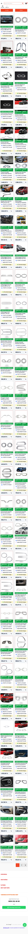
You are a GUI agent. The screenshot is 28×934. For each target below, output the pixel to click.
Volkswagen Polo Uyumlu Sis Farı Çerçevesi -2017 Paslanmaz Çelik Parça (19, 230)
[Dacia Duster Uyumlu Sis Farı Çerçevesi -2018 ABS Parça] (6, 642)
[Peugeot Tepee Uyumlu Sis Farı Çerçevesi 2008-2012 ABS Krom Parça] (6, 387)
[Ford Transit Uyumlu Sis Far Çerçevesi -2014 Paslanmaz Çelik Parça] (6, 472)
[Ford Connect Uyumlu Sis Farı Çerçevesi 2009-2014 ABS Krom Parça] (6, 528)
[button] (11, 38)
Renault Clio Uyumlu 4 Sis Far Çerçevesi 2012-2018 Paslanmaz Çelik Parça (6, 370)
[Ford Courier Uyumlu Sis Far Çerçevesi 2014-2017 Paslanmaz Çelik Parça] (21, 501)
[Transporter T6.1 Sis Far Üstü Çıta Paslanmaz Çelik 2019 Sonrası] (6, 698)
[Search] (14, 3)
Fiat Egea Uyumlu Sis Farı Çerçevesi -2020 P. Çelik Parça (20, 568)
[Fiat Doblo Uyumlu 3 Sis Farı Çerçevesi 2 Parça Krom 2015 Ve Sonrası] (21, 782)
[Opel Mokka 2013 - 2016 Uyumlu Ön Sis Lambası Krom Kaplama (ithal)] (21, 47)
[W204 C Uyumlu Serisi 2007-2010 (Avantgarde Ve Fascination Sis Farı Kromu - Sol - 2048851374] (6, 727)
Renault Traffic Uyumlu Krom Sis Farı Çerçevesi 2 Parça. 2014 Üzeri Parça (20, 144)
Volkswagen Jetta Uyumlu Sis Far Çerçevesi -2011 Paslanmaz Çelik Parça (20, 285)
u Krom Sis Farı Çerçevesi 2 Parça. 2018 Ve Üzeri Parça (6, 143)
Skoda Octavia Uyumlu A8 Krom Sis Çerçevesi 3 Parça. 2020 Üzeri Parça (20, 115)
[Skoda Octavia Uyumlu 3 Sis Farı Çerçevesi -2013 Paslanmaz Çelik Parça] (21, 332)
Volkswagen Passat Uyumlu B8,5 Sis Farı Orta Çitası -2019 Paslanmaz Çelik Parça (6, 258)
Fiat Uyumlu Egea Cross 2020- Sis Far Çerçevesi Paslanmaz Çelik (6, 58)
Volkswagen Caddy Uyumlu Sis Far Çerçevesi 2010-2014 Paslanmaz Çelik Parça (20, 314)
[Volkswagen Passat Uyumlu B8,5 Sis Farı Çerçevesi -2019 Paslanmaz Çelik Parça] (21, 248)
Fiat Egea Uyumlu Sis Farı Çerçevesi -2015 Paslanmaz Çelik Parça (6, 597)
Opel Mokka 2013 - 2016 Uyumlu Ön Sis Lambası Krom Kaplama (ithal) (21, 58)
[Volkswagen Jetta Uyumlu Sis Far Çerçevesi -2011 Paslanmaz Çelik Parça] (21, 275)
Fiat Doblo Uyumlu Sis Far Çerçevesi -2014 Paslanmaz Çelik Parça (21, 624)
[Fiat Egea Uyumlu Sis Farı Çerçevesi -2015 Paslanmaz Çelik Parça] (6, 586)
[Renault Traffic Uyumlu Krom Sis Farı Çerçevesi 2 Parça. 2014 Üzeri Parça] (21, 133)
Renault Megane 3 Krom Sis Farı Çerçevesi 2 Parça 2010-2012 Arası (20, 85)
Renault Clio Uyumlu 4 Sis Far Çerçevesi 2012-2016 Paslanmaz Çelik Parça (21, 372)
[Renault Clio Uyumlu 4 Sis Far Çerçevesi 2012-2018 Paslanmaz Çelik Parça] (6, 360)
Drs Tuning (8, 924)
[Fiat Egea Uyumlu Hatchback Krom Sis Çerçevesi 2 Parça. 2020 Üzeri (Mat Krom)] (21, 727)
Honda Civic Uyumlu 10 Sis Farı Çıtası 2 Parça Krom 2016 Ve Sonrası (7, 850)
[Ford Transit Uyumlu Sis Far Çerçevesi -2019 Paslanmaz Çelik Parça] (21, 445)
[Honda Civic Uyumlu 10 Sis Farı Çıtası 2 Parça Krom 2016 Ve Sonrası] (6, 839)
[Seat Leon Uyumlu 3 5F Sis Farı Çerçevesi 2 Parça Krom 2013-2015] (21, 839)
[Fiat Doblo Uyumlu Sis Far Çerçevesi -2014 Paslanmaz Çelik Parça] (21, 613)
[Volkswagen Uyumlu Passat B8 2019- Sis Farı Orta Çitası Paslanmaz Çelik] (6, 19)
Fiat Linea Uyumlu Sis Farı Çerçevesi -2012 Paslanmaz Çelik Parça (20, 538)
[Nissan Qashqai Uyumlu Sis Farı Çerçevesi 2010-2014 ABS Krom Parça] (21, 416)
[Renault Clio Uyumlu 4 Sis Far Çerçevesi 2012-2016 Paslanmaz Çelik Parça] (21, 360)
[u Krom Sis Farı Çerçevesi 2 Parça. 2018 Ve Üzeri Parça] (6, 133)
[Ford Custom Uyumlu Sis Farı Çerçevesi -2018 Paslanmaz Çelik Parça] (21, 472)
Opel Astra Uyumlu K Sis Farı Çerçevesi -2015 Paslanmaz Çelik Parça (21, 398)
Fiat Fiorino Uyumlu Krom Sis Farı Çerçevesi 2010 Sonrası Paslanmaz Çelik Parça (6, 568)
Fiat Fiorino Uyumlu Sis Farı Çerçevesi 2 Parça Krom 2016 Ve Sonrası (7, 791)
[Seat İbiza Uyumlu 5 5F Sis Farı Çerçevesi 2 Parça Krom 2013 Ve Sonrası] (21, 754)
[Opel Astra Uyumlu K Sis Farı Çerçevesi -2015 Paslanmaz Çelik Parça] (21, 387)
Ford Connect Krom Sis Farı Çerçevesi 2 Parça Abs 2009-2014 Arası (7, 114)
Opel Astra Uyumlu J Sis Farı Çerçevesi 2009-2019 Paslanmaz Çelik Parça (7, 426)
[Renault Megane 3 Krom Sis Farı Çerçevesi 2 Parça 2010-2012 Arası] (21, 75)
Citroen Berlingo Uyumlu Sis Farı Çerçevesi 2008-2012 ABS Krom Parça (20, 680)
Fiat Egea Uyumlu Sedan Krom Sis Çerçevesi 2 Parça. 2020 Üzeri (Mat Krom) (7, 764)
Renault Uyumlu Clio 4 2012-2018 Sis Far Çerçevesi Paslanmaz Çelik (21, 30)
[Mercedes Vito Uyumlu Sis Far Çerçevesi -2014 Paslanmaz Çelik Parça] (6, 445)
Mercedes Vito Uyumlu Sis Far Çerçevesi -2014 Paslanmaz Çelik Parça (7, 455)
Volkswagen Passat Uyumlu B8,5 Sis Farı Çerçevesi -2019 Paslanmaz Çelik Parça (20, 258)
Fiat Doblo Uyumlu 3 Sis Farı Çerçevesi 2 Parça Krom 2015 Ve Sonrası (20, 793)
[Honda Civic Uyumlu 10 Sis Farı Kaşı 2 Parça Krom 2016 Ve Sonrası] (21, 810)
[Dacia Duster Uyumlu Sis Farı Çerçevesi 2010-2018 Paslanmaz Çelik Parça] (21, 642)
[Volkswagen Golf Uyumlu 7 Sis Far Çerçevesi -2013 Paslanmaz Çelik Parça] (6, 303)
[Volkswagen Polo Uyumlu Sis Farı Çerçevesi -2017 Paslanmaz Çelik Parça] (21, 219)
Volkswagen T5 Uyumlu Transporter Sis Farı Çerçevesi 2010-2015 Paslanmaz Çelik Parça (6, 230)
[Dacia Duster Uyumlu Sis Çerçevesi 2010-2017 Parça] (21, 698)
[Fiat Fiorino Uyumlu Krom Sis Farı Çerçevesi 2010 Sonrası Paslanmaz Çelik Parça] (6, 557)
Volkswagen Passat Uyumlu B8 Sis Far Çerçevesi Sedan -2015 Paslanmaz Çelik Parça (7, 285)
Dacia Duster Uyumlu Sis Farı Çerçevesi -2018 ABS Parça (6, 653)
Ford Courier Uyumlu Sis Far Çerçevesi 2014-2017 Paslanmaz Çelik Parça (21, 512)
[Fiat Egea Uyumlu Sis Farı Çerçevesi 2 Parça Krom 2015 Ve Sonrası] (6, 810)
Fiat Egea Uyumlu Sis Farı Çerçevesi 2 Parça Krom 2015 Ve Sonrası (7, 821)
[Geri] (2, 3)
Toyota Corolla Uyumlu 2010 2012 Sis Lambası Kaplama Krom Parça (6, 173)
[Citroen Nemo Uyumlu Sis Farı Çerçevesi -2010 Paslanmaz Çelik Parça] (6, 669)
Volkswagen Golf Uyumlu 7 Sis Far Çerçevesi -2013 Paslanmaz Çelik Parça (5, 313)
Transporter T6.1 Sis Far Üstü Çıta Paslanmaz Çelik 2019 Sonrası (6, 709)
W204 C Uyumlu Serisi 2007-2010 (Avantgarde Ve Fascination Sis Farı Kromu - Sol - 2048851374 (6, 736)
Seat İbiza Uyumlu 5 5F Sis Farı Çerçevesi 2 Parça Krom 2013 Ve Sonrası (21, 764)
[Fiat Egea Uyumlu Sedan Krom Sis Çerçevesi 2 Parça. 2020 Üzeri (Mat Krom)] (6, 754)
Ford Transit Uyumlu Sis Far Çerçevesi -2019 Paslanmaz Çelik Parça (21, 455)
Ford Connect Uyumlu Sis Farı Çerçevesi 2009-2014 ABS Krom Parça (6, 539)
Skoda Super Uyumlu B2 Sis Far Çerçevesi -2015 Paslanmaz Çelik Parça (7, 341)
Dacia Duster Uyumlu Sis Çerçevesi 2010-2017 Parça (20, 709)
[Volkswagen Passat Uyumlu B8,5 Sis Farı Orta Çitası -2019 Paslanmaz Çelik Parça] (6, 248)
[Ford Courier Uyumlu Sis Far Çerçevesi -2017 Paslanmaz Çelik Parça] (6, 501)
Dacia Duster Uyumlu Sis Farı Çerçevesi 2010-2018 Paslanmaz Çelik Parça (21, 652)
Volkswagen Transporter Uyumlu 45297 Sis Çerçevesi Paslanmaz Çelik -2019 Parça (21, 202)
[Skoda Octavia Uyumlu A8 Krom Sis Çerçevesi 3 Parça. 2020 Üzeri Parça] (21, 104)
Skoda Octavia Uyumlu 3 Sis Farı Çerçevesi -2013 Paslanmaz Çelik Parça (19, 343)
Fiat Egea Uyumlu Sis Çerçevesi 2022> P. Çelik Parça (20, 595)
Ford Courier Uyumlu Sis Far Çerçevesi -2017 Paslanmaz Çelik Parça (7, 512)
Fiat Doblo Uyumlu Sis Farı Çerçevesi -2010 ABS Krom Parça (6, 624)
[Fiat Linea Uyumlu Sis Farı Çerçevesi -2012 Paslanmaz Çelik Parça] (21, 528)
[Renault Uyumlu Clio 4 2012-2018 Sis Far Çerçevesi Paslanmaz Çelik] (21, 19)
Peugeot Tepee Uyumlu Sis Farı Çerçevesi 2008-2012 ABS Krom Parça (6, 398)
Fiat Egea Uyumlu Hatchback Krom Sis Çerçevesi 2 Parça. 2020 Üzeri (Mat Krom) (21, 736)
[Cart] (26, 3)
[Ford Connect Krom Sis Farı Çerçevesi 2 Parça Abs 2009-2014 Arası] (6, 104)
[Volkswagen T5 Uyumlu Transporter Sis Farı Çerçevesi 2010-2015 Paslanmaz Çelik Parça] (6, 219)
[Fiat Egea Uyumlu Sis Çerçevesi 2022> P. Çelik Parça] (21, 586)
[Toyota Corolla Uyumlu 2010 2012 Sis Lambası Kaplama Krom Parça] (6, 162)
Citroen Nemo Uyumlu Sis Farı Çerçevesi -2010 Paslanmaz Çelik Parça (7, 680)
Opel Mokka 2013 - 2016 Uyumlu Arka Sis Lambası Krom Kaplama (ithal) (7, 87)
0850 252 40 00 (14, 901)
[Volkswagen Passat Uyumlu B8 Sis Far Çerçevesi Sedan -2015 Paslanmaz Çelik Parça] (6, 275)
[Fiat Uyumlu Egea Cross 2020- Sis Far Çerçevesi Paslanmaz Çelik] (6, 47)
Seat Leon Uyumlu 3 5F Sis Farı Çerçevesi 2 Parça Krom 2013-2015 (21, 850)
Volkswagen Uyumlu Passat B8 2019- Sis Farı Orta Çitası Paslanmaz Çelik (6, 29)
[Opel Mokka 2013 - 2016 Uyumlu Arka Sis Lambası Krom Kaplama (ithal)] (6, 75)
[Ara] (22, 3)
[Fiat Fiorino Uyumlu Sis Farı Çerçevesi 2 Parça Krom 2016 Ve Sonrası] (6, 782)
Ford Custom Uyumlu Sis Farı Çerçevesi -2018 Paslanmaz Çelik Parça (21, 483)
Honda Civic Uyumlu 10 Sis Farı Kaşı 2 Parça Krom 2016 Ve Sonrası (21, 821)
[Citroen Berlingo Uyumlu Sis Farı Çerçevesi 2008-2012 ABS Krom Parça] (21, 669)
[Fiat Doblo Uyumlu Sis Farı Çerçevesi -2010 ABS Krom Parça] (6, 613)
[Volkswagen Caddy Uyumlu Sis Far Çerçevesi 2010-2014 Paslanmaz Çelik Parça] (21, 303)
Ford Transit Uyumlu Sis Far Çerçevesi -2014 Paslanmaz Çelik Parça (6, 482)
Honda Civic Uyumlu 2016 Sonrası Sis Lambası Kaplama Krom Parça (20, 173)
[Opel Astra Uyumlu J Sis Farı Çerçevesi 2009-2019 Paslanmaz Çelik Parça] (6, 416)
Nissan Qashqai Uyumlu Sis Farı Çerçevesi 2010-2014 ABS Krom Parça (20, 427)
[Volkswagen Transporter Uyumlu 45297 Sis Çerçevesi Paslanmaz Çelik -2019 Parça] (21, 190)
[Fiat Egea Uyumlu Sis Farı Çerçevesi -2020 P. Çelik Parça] (21, 557)
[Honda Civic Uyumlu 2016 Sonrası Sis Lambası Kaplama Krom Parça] (21, 162)
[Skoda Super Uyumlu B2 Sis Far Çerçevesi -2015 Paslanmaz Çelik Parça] (6, 332)
